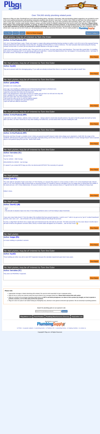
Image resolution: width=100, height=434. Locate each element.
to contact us (82, 328)
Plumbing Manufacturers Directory (57, 317)
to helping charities (72, 328)
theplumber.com (77, 317)
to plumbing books (40, 328)
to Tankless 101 (50, 328)
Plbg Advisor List (26, 317)
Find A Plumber (39, 317)
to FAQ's (19, 328)
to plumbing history (61, 328)
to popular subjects (28, 328)
